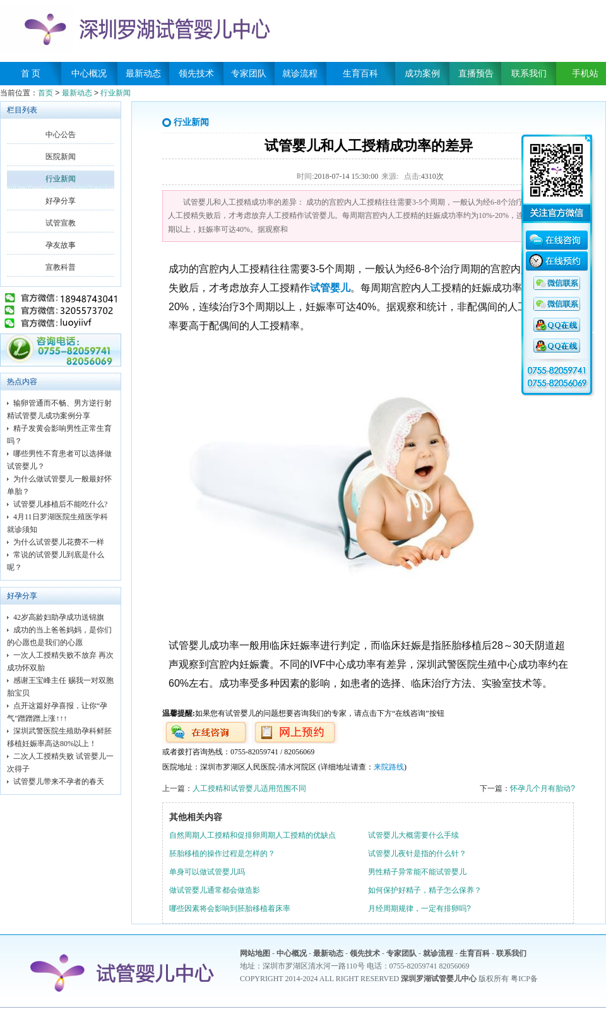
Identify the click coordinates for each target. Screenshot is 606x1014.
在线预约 (556, 262)
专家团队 (248, 73)
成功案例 (422, 73)
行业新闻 (115, 92)
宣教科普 (60, 267)
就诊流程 (300, 73)
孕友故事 (60, 245)
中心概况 (89, 73)
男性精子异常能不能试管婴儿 (417, 871)
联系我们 (529, 73)
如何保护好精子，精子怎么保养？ (425, 890)
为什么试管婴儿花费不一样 (58, 542)
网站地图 (255, 953)
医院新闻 (60, 156)
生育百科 (360, 73)
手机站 (580, 73)
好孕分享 (60, 200)
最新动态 (143, 73)
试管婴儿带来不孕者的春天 (58, 781)
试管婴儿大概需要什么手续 (413, 835)
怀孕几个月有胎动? (542, 788)
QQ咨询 (556, 283)
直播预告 (476, 73)
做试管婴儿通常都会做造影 (214, 890)
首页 (45, 92)
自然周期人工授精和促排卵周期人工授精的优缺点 (252, 835)
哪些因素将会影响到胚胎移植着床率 (229, 908)
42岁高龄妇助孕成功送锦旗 (58, 617)
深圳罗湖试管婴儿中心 (439, 978)
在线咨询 (556, 241)
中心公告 (60, 134)
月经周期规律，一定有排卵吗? (419, 908)
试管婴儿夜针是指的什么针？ (417, 853)
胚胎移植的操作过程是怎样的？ (222, 853)
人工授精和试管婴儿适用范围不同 (249, 788)
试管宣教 (60, 223)
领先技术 (196, 73)
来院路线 (389, 767)
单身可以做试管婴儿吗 (207, 871)
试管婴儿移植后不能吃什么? (60, 504)
